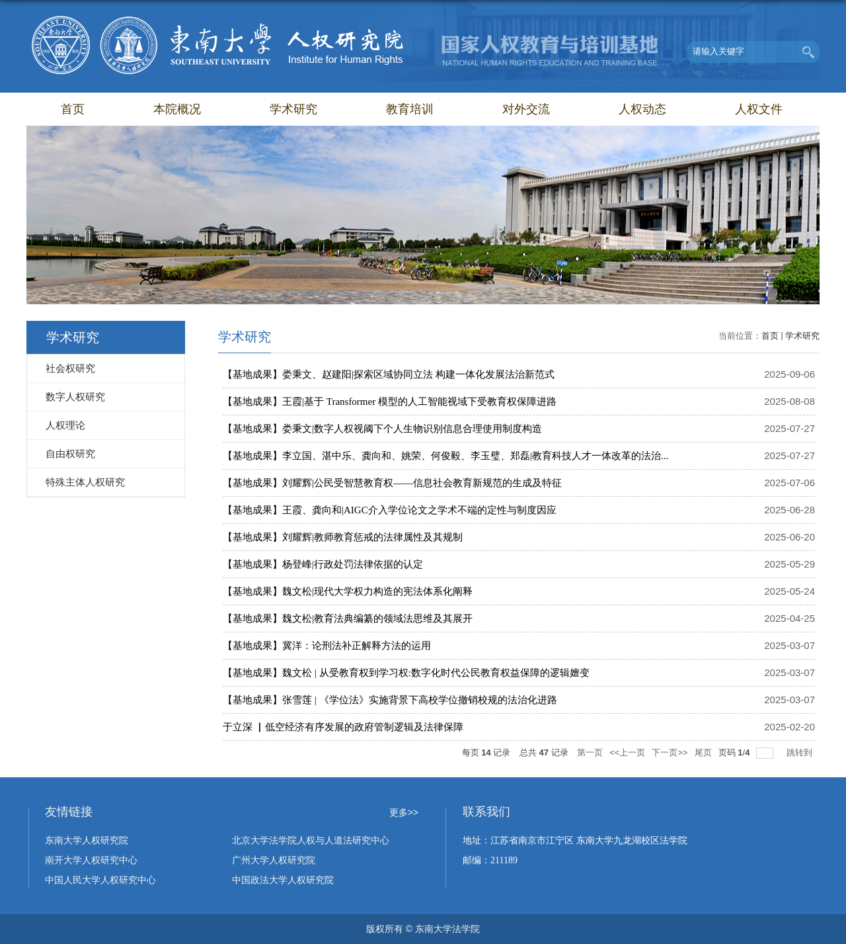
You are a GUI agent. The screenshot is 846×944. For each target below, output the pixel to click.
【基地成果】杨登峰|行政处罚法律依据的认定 (323, 564)
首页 (73, 109)
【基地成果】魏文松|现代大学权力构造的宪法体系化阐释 (348, 591)
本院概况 (177, 109)
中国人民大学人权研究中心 (100, 880)
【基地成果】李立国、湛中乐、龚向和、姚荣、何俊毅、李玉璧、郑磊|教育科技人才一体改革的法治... (445, 456)
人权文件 (759, 109)
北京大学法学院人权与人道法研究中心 (310, 840)
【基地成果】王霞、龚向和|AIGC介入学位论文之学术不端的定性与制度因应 (390, 510)
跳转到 (801, 752)
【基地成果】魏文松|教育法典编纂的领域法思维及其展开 (348, 618)
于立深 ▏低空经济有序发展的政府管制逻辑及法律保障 (343, 727)
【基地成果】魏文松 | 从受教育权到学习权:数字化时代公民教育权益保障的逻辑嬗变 (406, 672)
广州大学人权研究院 (273, 860)
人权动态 (642, 109)
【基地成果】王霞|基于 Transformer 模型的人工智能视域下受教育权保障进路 (390, 401)
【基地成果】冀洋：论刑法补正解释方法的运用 (327, 645)
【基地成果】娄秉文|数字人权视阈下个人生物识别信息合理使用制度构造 (382, 428)
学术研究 (293, 109)
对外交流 (526, 109)
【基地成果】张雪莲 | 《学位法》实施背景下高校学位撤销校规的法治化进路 (390, 700)
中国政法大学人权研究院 (283, 880)
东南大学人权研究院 (86, 840)
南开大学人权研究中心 (91, 860)
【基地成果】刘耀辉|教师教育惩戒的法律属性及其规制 (343, 537)
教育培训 (410, 109)
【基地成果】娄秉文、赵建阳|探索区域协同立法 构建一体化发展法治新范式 (389, 374)
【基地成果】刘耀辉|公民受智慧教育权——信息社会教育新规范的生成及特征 (392, 483)
